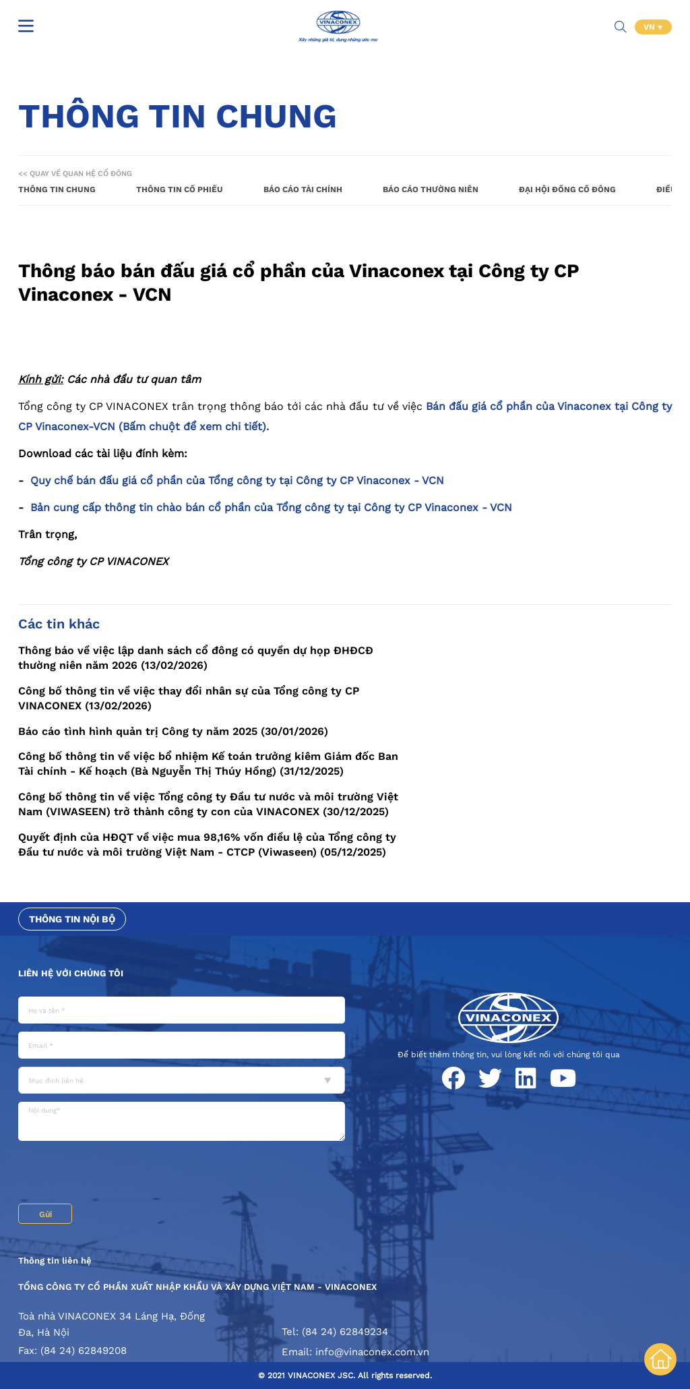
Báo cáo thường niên (430, 189)
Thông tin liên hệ (55, 1260)
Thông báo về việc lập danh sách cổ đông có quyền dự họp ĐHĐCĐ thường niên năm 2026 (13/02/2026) (195, 658)
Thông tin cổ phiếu (179, 189)
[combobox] (181, 1080)
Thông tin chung (57, 189)
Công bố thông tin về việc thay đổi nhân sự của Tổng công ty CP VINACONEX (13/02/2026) (188, 698)
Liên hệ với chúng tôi (70, 973)
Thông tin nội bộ (72, 919)
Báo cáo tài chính (302, 189)
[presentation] (120, 1174)
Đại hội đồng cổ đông (567, 189)
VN (651, 27)
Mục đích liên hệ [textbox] (56, 1080)
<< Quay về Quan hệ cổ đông (75, 173)
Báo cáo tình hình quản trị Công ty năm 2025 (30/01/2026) (173, 731)
